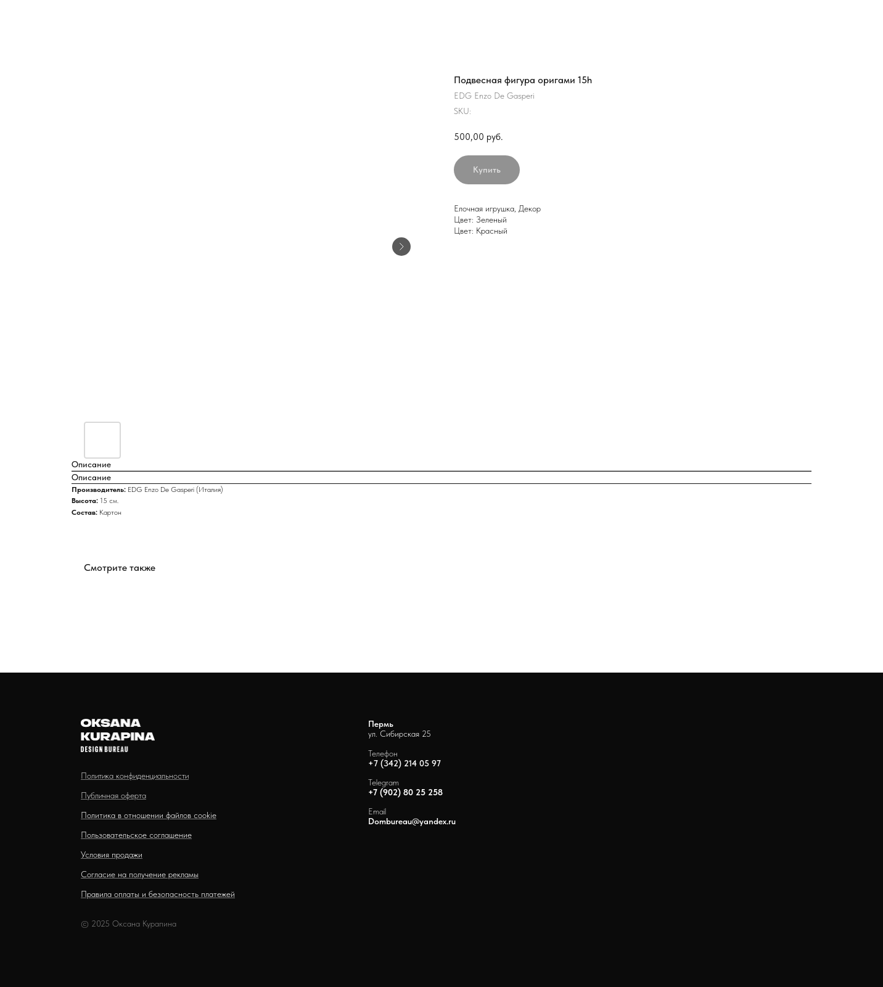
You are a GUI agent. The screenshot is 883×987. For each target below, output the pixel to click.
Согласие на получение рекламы (140, 874)
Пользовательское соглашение (136, 835)
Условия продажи (111, 854)
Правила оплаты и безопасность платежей (158, 894)
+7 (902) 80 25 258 (405, 792)
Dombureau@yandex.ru (412, 821)
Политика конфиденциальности (135, 775)
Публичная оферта (113, 795)
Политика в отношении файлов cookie (148, 815)
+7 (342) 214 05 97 (404, 763)
